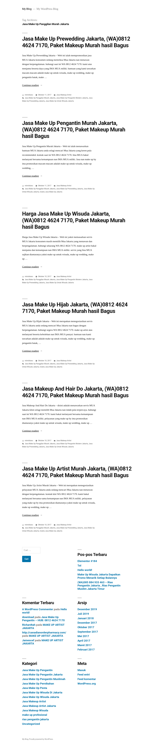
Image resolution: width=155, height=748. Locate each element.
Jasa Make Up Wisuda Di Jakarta (42, 692)
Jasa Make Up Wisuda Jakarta (40, 697)
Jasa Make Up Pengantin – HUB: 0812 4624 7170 (43, 618)
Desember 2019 (87, 609)
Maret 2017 (85, 645)
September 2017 (88, 631)
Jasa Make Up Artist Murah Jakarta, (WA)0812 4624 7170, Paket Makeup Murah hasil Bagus (77, 471)
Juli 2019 (83, 613)
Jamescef (28, 640)
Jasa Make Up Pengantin (37, 670)
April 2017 (84, 640)
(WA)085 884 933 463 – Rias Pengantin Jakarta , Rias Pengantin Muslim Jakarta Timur (99, 585)
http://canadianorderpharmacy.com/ (44, 632)
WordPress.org (87, 683)
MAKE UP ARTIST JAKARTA (46, 635)
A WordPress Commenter (37, 609)
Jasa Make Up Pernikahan (38, 683)
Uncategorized (31, 723)
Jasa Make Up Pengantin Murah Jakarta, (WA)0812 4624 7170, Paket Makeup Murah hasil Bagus (73, 129)
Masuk (82, 670)
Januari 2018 (86, 618)
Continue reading (32, 85)
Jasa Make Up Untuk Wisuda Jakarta (59, 101)
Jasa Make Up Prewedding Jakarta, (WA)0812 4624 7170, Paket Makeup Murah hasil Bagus (76, 42)
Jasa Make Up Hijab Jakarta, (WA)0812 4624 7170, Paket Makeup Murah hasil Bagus (75, 307)
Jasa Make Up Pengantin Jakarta (42, 674)
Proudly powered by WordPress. (41, 739)
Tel (79, 565)
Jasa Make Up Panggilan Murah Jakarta (40, 98)
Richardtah (28, 624)
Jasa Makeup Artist (63, 95)
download (28, 617)
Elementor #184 (87, 561)
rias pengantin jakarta (35, 719)
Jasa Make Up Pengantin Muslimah (43, 679)
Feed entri (84, 674)
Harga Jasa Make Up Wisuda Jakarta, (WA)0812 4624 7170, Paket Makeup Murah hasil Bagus (73, 220)
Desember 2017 (87, 622)
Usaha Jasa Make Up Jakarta (51, 192)
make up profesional (34, 714)
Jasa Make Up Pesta (34, 688)
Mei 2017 (83, 636)
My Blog (27, 8)
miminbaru (29, 95)
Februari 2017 (86, 649)
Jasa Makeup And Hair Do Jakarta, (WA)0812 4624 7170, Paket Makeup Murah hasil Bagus (75, 392)
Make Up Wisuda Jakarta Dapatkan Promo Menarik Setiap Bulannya (99, 576)
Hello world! (85, 570)
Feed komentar (87, 679)
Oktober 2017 (86, 627)
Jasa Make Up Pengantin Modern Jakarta (72, 98)
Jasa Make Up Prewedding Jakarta (69, 189)
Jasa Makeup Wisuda (35, 710)
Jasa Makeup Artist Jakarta (39, 705)
